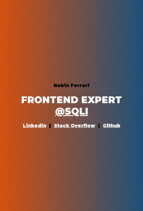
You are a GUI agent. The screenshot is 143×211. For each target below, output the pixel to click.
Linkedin (34, 125)
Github (111, 125)
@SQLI (71, 111)
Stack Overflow (74, 125)
